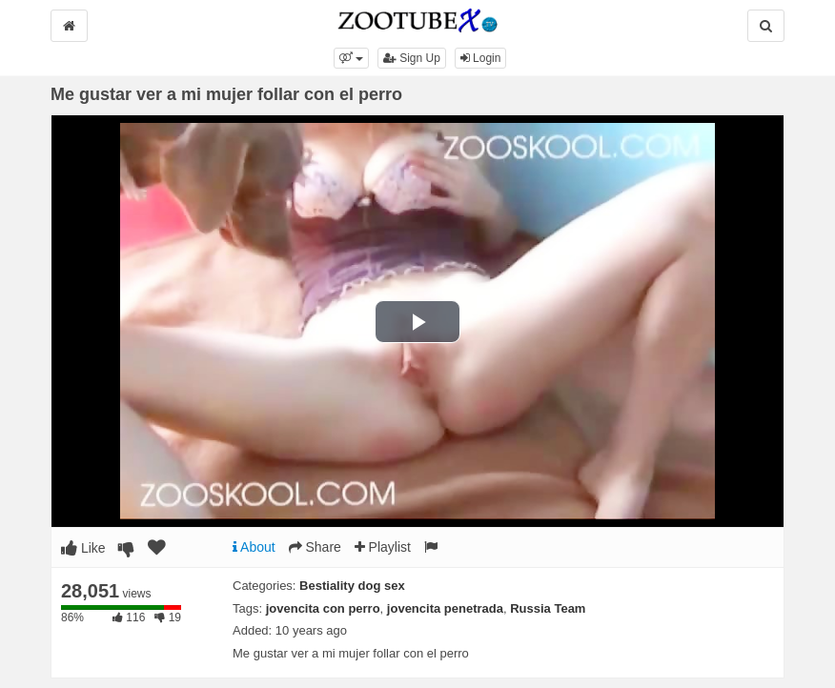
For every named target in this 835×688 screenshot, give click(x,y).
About (254, 547)
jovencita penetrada (445, 608)
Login (480, 58)
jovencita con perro (323, 608)
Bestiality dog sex (352, 585)
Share (315, 547)
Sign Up (411, 58)
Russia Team (547, 608)
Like (83, 548)
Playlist (383, 547)
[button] (351, 58)
